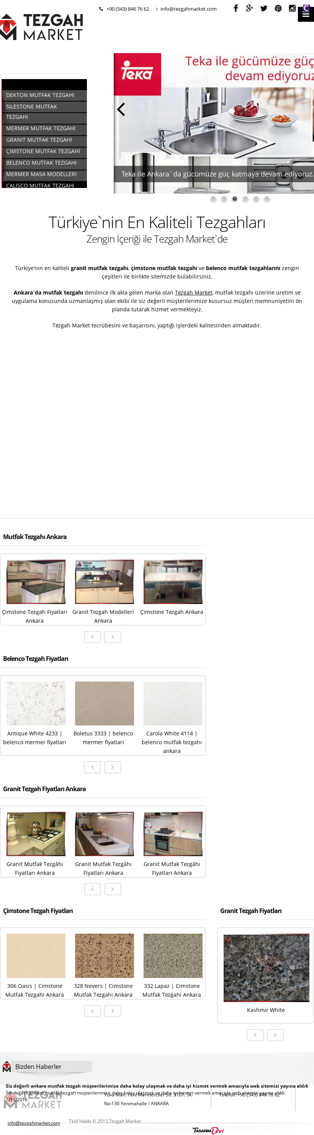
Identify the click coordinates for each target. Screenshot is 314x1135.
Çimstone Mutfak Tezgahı (43, 151)
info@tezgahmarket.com (186, 8)
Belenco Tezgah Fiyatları (35, 658)
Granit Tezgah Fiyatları (250, 911)
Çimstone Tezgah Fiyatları (38, 911)
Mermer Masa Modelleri (41, 174)
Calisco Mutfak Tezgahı (40, 185)
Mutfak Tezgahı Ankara (35, 537)
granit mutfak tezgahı (99, 268)
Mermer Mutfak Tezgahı (40, 128)
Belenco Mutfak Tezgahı (41, 162)
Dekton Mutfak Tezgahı (40, 95)
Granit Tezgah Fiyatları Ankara (44, 789)
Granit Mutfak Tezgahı (39, 139)
